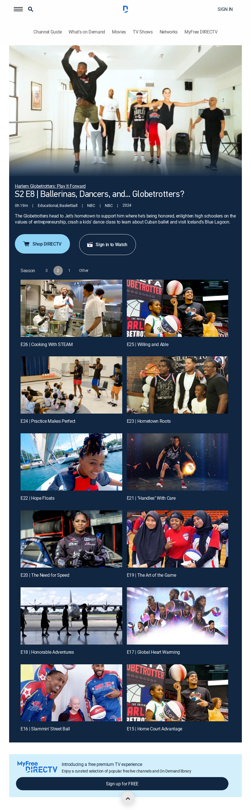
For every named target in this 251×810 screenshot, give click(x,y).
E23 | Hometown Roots (149, 421)
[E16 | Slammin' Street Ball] (71, 693)
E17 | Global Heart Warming (153, 652)
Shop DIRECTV (41, 244)
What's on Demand (87, 32)
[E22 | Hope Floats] (71, 462)
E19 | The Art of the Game (151, 575)
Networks (169, 32)
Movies (119, 32)
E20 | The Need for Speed (45, 575)
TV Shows (142, 32)
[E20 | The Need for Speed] (71, 539)
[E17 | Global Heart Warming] (177, 616)
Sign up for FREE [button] (122, 784)
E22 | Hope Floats (38, 498)
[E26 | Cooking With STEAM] (71, 308)
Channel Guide (47, 32)
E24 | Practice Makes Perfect (48, 421)
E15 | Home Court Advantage (154, 729)
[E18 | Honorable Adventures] (71, 616)
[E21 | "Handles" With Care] (177, 462)
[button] (18, 9)
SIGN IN (225, 9)
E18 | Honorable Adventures (47, 652)
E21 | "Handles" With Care (151, 498)
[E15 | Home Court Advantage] (177, 693)
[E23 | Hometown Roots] (177, 385)
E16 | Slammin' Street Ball (45, 729)
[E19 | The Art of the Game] (177, 539)
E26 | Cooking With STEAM (47, 344)
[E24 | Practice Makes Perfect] (71, 385)
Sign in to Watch (107, 244)
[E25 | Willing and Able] (177, 308)
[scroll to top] (128, 798)
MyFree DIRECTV (201, 32)
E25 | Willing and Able (147, 344)
